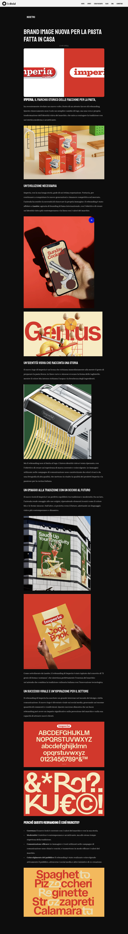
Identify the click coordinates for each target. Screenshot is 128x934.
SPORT (89, 4)
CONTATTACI (120, 4)
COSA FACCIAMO (98, 4)
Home (82, 4)
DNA (112, 4)
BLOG (106, 4)
